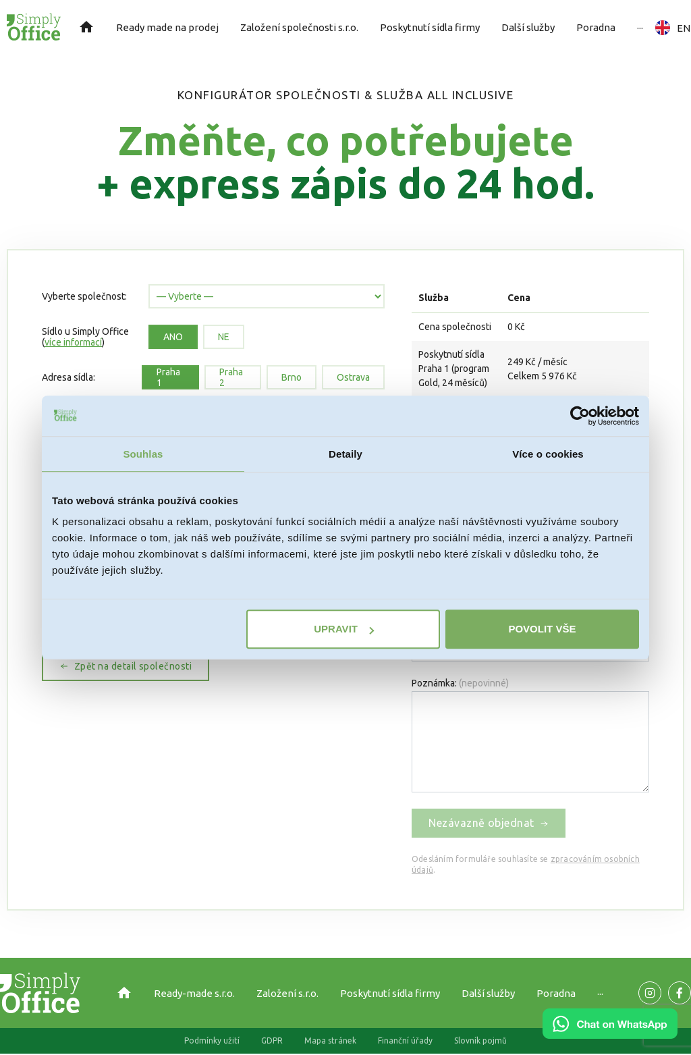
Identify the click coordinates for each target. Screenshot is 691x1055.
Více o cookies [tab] (548, 454)
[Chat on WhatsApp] (610, 1034)
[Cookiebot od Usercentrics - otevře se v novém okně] (580, 416)
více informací (73, 342)
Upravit (344, 628)
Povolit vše (542, 628)
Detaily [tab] (345, 454)
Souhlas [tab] (143, 454)
